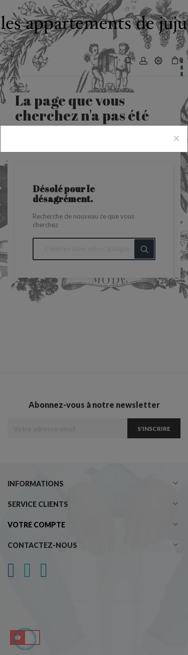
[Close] (176, 138)
